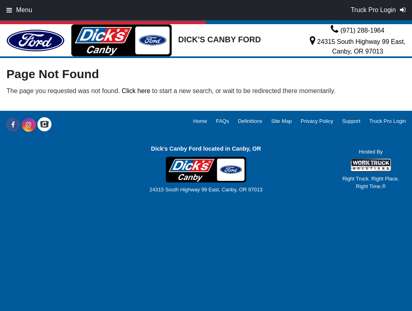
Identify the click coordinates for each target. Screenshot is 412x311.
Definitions (250, 121)
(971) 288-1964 (362, 30)
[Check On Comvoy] (44, 125)
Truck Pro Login (387, 121)
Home (200, 121)
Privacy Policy (317, 121)
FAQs (222, 121)
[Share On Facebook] (13, 125)
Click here (136, 90)
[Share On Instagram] (29, 125)
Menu (19, 9)
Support (351, 121)
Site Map (281, 121)
